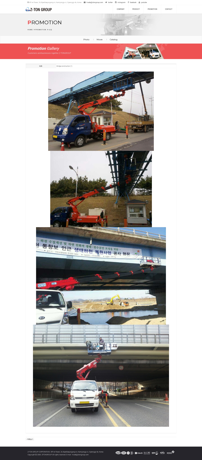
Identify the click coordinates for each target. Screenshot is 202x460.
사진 (50, 30)
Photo (86, 39)
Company (120, 9)
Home (30, 30)
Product (136, 9)
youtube (144, 2)
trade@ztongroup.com (95, 2)
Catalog (113, 39)
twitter (110, 2)
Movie (100, 39)
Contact (168, 9)
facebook (133, 2)
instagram (121, 2)
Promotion (152, 9)
